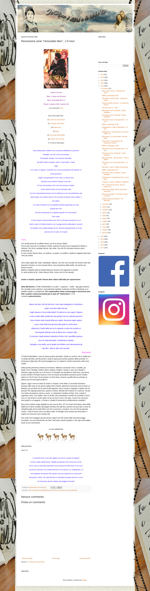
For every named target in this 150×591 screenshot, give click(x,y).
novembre (105, 204)
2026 (102, 74)
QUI (61, 108)
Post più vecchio (85, 558)
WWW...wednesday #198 (110, 146)
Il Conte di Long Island (57, 120)
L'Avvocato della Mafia (57, 135)
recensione (61, 490)
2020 (102, 239)
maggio (105, 221)
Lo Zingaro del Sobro (56, 123)
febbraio (105, 230)
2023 (102, 83)
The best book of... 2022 (110, 108)
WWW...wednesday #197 (110, 170)
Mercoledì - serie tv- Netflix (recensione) (115, 167)
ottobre (104, 207)
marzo (104, 227)
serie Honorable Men (71, 490)
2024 (102, 80)
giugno (104, 218)
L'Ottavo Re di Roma (56, 139)
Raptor (56, 131)
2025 (102, 77)
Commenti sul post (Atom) (36, 562)
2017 (102, 248)
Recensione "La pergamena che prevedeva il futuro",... (112, 142)
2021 (102, 236)
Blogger (84, 580)
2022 (102, 86)
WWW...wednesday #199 (110, 124)
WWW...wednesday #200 (110, 95)
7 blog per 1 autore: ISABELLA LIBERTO (115, 182)
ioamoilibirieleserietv (46, 490)
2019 (102, 242)
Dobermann (56, 127)
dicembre (105, 88)
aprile (104, 224)
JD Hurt (55, 490)
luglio (104, 215)
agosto (104, 213)
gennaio (105, 233)
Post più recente (27, 558)
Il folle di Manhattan (34, 490)
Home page (56, 558)
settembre (105, 210)
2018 (102, 245)
